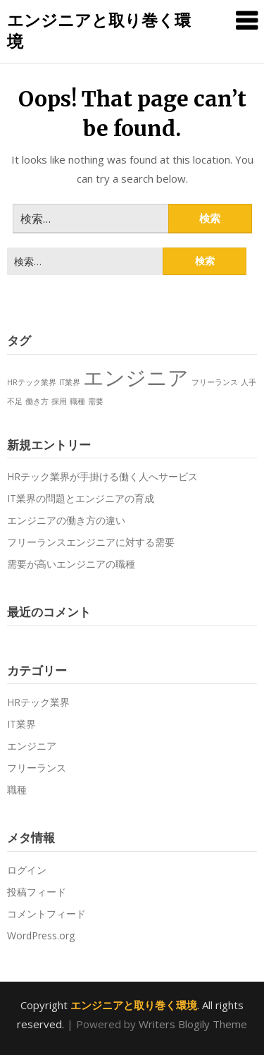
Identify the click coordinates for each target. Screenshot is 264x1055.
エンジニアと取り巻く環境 (99, 30)
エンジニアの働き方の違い (66, 520)
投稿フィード (36, 891)
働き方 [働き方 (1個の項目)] (37, 401)
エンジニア (31, 745)
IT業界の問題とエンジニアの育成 (80, 498)
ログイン (26, 870)
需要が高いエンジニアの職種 (71, 564)
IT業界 (21, 724)
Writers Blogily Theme (193, 1024)
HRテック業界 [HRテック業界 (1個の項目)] (31, 382)
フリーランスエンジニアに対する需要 (91, 542)
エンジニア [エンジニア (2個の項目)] (136, 377)
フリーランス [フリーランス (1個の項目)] (214, 382)
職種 (17, 789)
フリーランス (36, 767)
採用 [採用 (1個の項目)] (59, 401)
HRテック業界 (38, 702)
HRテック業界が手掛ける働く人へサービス (102, 476)
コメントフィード (46, 913)
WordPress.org (41, 935)
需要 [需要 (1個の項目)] (95, 401)
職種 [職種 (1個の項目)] (77, 401)
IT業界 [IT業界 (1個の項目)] (69, 382)
